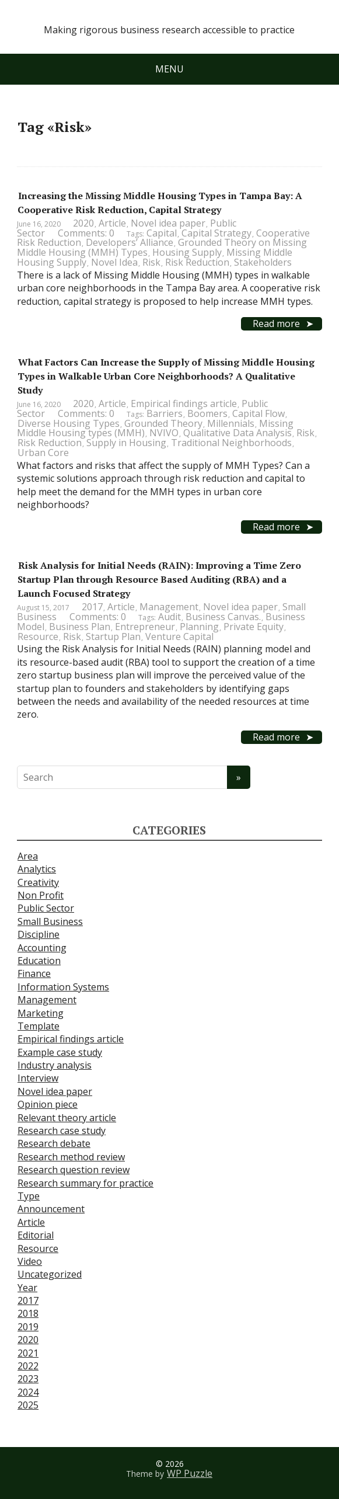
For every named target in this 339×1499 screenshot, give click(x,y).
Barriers (164, 413)
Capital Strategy (216, 233)
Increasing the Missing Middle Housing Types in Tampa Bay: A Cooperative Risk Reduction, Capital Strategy (160, 202)
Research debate (54, 1143)
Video (30, 1261)
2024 (28, 1392)
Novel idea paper (168, 223)
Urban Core (43, 452)
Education (39, 960)
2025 (28, 1405)
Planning (199, 626)
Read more (276, 323)
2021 (28, 1353)
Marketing (41, 1013)
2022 (28, 1365)
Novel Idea (114, 262)
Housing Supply (187, 252)
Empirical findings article (184, 403)
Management (168, 606)
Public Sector (46, 908)
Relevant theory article (67, 1117)
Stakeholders (263, 262)
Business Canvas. (223, 616)
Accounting (42, 947)
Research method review (71, 1156)
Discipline (39, 934)
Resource (38, 636)
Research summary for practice (85, 1183)
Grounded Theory (163, 423)
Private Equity (253, 626)
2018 (28, 1313)
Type (29, 1196)
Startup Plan (113, 636)
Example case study (60, 1052)
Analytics (37, 868)
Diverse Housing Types (69, 423)
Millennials (230, 423)
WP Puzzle (189, 1473)
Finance (34, 973)
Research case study (62, 1130)
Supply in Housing (126, 442)
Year (27, 1287)
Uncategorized (50, 1274)
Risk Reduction (197, 262)
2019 (28, 1326)
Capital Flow (258, 413)
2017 (92, 606)
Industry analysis (55, 1065)
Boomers (207, 413)
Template (39, 1026)
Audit (169, 616)
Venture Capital (179, 636)
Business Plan (79, 626)
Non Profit (41, 895)
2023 (28, 1378)
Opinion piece (48, 1104)
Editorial (36, 1235)
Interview (38, 1078)
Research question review (74, 1169)
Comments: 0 (86, 233)
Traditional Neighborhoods (231, 442)
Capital (161, 233)
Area (28, 856)
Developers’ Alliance (129, 242)
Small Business (50, 921)
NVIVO (164, 432)
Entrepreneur (145, 626)
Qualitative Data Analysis (237, 432)
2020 (83, 223)
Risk (151, 262)
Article (112, 223)
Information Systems (63, 986)
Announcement (51, 1208)
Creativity (38, 882)
